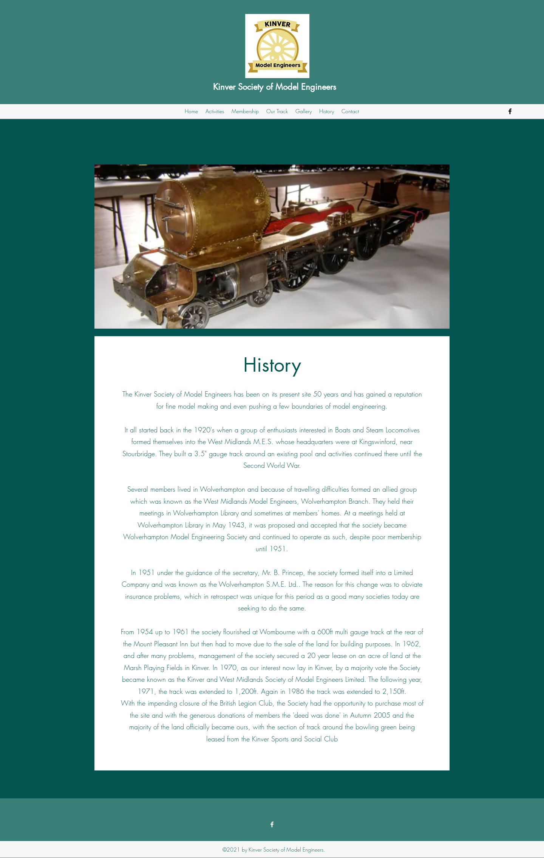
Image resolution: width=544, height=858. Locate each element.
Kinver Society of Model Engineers (274, 86)
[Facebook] (510, 111)
